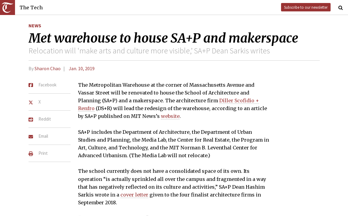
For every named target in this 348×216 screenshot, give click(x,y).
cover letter (134, 195)
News (35, 25)
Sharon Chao (48, 68)
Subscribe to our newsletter (306, 7)
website (170, 116)
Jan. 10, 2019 (82, 68)
